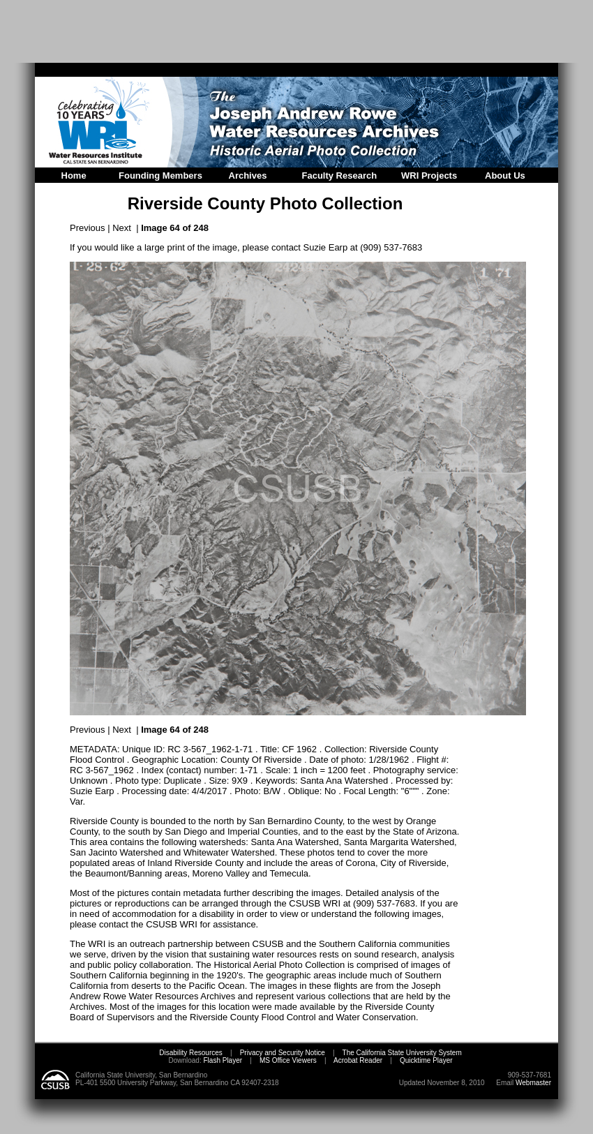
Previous (87, 228)
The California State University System (402, 1053)
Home (74, 175)
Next (121, 228)
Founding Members (160, 175)
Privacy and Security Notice (282, 1053)
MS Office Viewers (288, 1060)
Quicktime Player (426, 1060)
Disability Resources (191, 1053)
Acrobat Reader (357, 1060)
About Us (505, 175)
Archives (248, 175)
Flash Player (222, 1060)
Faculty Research (339, 175)
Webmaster (533, 1083)
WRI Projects (429, 175)
